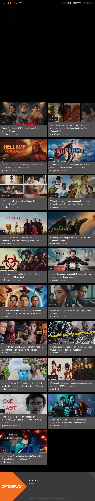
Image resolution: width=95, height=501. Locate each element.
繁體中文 (77, 3)
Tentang (31, 483)
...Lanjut (84, 97)
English (66, 3)
